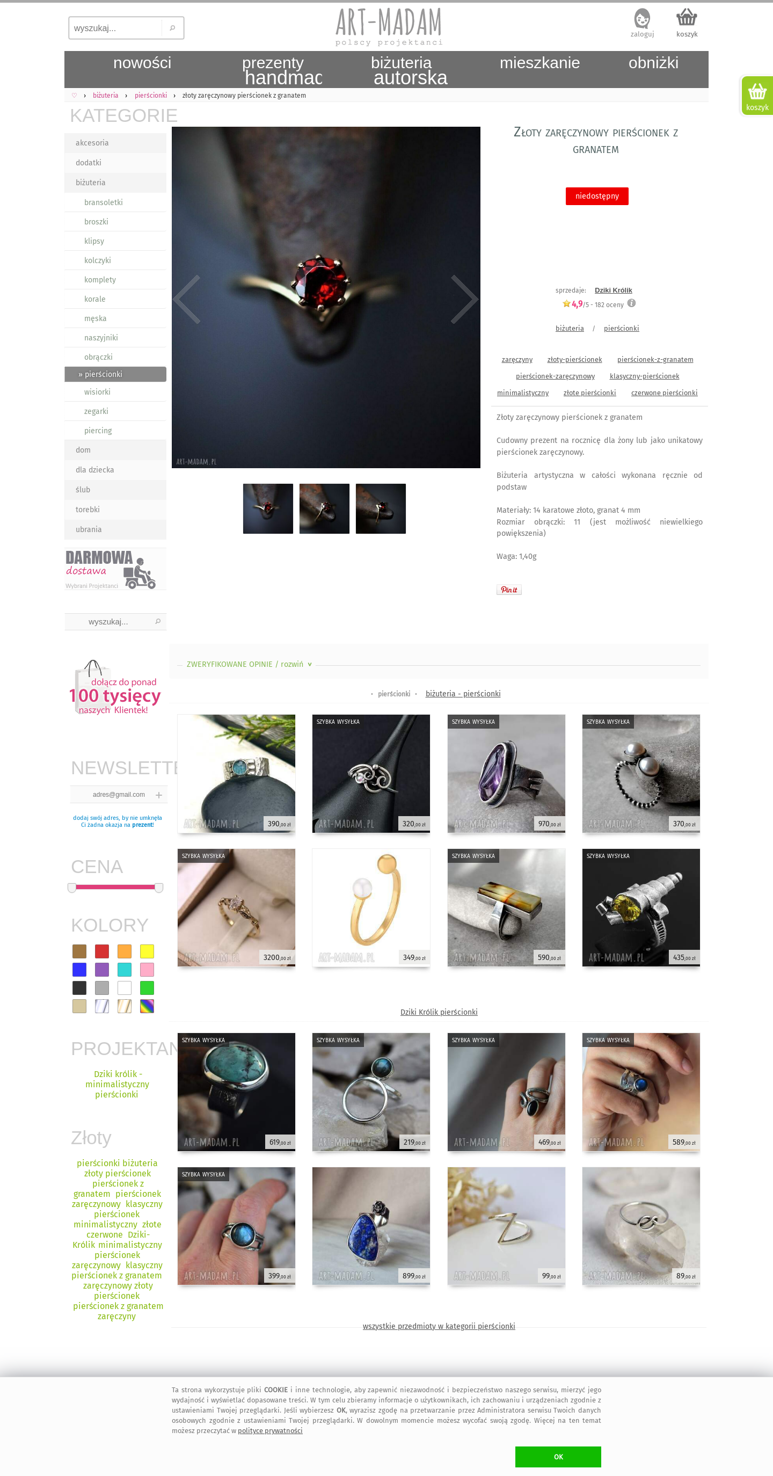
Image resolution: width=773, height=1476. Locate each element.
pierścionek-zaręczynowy (555, 376)
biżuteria (91, 182)
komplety (100, 280)
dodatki (88, 163)
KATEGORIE (118, 115)
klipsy (94, 241)
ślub (83, 490)
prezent (142, 824)
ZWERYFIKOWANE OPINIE (250, 664)
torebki (88, 509)
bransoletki (103, 202)
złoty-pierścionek (575, 359)
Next (463, 299)
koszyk (687, 34)
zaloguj (642, 34)
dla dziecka (95, 470)
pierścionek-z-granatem (655, 359)
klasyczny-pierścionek (645, 376)
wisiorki (97, 392)
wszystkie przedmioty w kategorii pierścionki (439, 1326)
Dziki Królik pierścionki (439, 1012)
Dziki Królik (613, 290)
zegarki (96, 411)
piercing (98, 430)
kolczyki (97, 260)
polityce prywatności (270, 1431)
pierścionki (621, 328)
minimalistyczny (523, 393)
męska (95, 318)
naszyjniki (101, 338)
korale (95, 299)
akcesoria (92, 143)
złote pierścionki (590, 393)
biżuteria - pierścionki (463, 694)
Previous (186, 299)
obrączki (98, 357)
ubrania (89, 529)
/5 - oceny (593, 304)
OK (558, 1457)
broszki (96, 222)
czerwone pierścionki (664, 393)
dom (83, 450)
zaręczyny (517, 359)
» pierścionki (100, 374)
